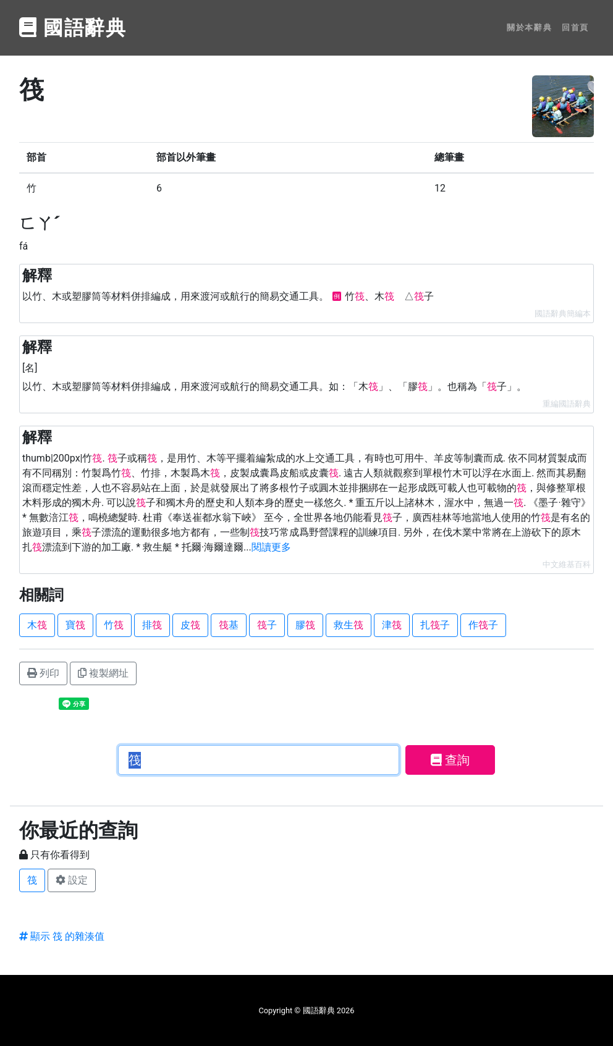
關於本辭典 (529, 27)
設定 (72, 880)
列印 (43, 673)
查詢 (450, 760)
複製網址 (103, 673)
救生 (348, 625)
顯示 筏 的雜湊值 (61, 936)
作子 (483, 625)
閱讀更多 (271, 547)
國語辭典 (73, 28)
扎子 (435, 625)
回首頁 (575, 27)
